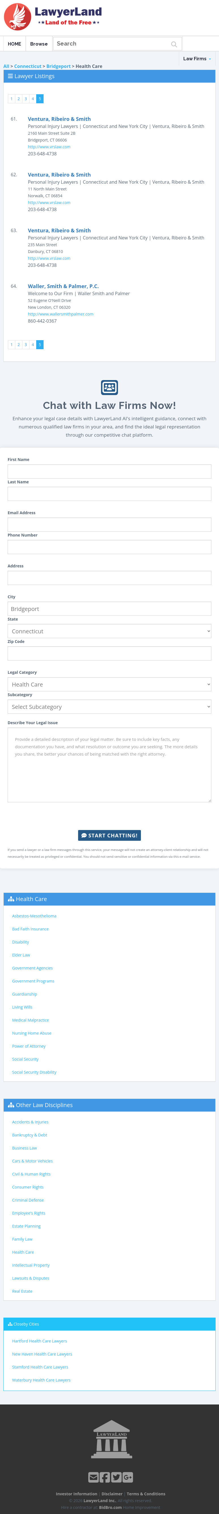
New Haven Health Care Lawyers (42, 1354)
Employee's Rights (28, 1213)
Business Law (24, 1148)
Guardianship (24, 994)
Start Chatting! (109, 835)
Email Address (21, 512)
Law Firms (197, 58)
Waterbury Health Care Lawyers (41, 1380)
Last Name (18, 481)
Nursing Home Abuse (31, 1033)
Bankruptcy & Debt (29, 1135)
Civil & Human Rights (31, 1174)
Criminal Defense (28, 1200)
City (11, 596)
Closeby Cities (26, 1324)
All (6, 66)
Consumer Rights (28, 1187)
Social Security (25, 1059)
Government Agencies (32, 968)
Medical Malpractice (30, 1020)
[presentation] (109, 816)
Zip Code (16, 641)
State (13, 619)
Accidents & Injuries (30, 1122)
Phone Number (23, 535)
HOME (14, 44)
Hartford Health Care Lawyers (39, 1341)
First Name (18, 459)
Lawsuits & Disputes (30, 1278)
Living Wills (22, 1007)
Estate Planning (26, 1226)
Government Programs (33, 981)
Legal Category (22, 672)
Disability (20, 942)
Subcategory (20, 694)
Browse (39, 44)
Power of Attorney (29, 1046)
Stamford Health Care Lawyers (40, 1367)
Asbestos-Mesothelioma (34, 916)
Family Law (22, 1239)
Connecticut (27, 66)
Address (15, 566)
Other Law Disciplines (44, 1105)
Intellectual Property (31, 1265)
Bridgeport (58, 66)
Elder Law (21, 955)
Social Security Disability (34, 1072)
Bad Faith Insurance (30, 929)
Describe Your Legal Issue (33, 722)
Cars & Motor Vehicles (32, 1161)
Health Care (31, 899)
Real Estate (22, 1291)
